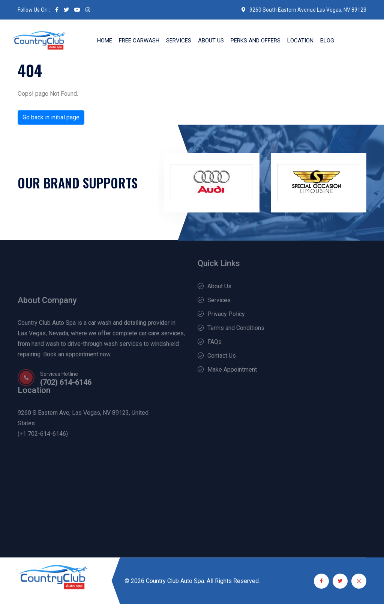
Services (178, 40)
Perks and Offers (255, 40)
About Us (211, 40)
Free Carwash (139, 40)
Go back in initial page (51, 117)
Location (300, 40)
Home (104, 40)
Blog (327, 40)
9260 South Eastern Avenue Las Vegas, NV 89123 (304, 10)
